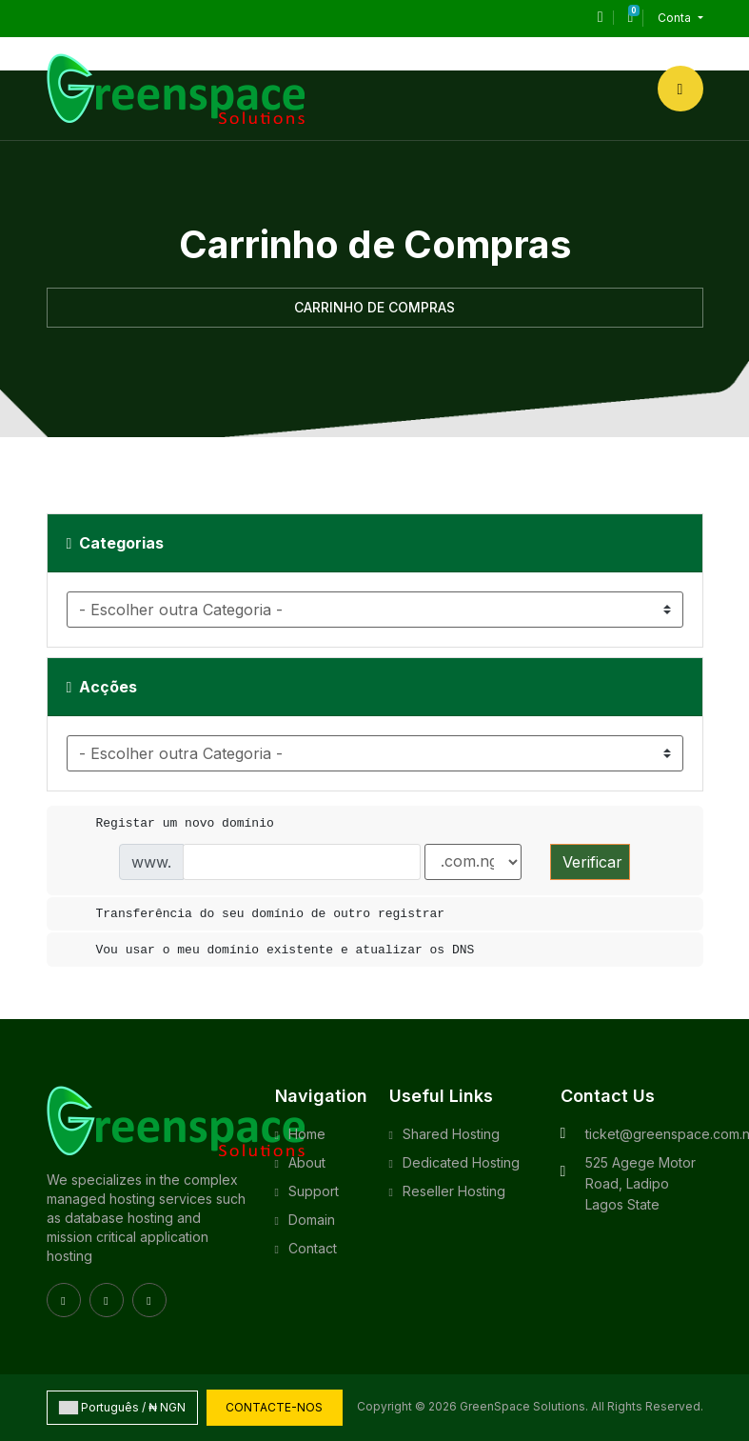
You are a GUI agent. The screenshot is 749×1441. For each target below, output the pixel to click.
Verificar (592, 861)
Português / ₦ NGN (122, 1407)
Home (306, 1134)
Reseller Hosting (454, 1191)
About (306, 1162)
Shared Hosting (451, 1134)
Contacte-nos (275, 1407)
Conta (676, 17)
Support (313, 1191)
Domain (311, 1219)
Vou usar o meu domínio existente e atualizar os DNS (270, 950)
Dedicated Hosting (461, 1162)
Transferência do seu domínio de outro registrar (255, 914)
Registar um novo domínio (170, 823)
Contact (312, 1248)
